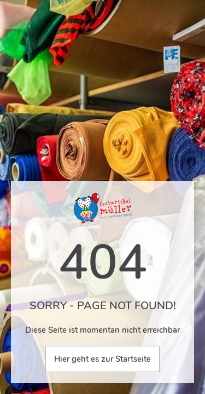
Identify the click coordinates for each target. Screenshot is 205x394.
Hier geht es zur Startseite (102, 359)
